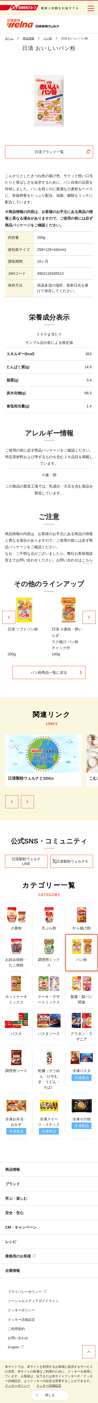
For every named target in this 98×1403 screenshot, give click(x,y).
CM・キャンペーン (21, 1227)
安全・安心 (14, 1213)
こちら (87, 560)
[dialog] (49, 1381)
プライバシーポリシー (27, 1292)
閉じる (50, 1395)
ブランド (12, 1184)
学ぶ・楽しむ (16, 1198)
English (16, 1347)
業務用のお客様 (20, 1256)
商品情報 (12, 1169)
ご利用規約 (16, 1329)
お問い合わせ (18, 1338)
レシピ (10, 1242)
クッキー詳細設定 (21, 1320)
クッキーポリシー (21, 1310)
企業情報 (12, 1271)
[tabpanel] (49, 101)
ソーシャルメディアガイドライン (33, 1301)
